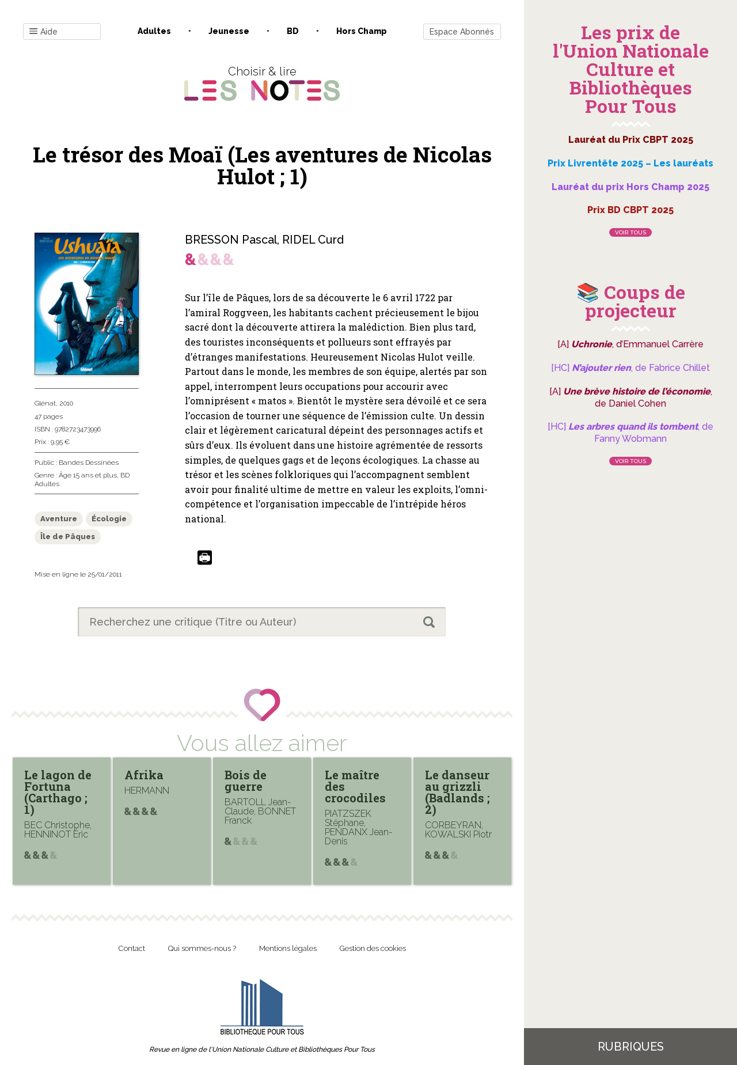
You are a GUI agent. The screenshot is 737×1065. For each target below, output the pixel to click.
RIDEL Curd (313, 240)
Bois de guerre (246, 780)
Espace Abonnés (462, 31)
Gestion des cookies (373, 948)
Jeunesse (228, 31)
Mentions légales (288, 948)
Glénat (45, 403)
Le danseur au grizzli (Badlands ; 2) (457, 792)
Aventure (58, 518)
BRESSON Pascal (231, 240)
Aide (43, 32)
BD (293, 31)
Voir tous (630, 232)
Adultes (154, 31)
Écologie (109, 518)
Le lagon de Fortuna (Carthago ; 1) (58, 792)
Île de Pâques (67, 536)
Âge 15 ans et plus (88, 475)
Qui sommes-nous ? (202, 948)
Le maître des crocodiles (355, 786)
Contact (132, 948)
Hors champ (361, 31)
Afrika (144, 774)
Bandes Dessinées (89, 462)
